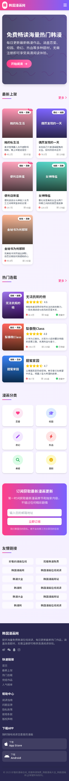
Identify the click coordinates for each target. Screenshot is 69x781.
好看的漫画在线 (18, 561)
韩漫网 (18, 588)
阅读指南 (7, 700)
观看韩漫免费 (51, 561)
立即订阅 (34, 521)
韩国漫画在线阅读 (51, 570)
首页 (4, 665)
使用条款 (7, 714)
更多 (62, 97)
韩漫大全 (18, 579)
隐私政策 (7, 709)
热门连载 (7, 675)
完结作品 (7, 680)
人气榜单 (7, 684)
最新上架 (7, 670)
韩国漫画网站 (51, 579)
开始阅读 (19, 63)
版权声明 (7, 719)
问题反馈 (7, 705)
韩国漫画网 (17, 570)
